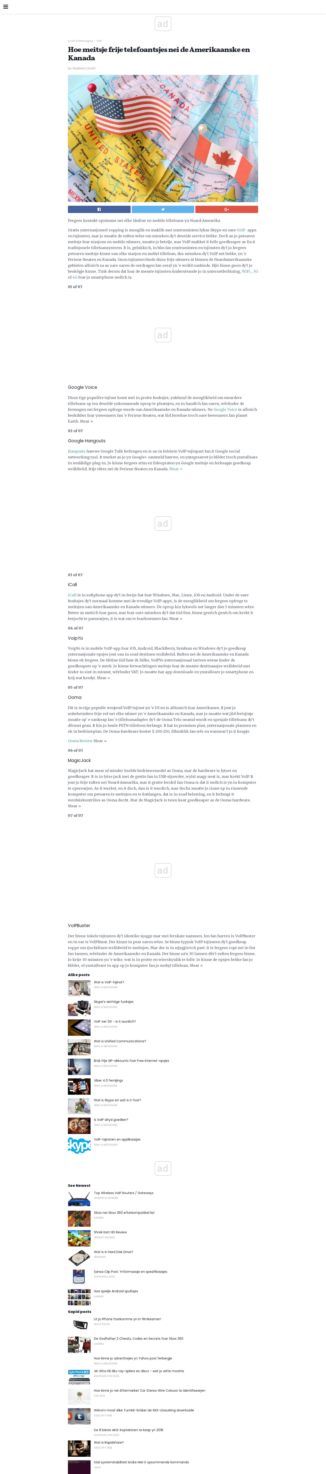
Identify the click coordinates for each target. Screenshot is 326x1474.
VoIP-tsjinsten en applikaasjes (117, 943)
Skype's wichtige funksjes (114, 805)
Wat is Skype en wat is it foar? (117, 903)
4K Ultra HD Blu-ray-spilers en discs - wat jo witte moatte (139, 1174)
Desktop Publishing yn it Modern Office (124, 1324)
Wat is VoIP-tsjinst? (109, 786)
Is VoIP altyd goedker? (111, 923)
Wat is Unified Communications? (120, 844)
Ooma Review (80, 644)
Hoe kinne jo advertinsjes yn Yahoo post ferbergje (133, 1162)
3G (255, 271)
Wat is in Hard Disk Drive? (113, 1055)
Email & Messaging (80, 41)
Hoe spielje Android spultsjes (116, 1094)
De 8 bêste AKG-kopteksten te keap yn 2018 (128, 1233)
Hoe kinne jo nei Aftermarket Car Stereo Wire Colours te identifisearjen (149, 1194)
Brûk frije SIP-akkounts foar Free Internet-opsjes (131, 864)
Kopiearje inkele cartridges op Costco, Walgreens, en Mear (140, 1364)
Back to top (163, 1453)
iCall (72, 498)
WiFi (246, 271)
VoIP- (242, 230)
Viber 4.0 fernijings (108, 884)
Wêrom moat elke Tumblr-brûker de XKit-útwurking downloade (144, 1214)
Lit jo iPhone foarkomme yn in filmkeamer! (127, 1122)
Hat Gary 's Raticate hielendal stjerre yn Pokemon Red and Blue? (144, 1344)
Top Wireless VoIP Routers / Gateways (123, 996)
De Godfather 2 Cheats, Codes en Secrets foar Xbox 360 (138, 1142)
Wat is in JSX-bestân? (111, 1403)
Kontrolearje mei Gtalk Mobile (117, 1285)
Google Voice (225, 409)
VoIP (99, 41)
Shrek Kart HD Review (110, 1035)
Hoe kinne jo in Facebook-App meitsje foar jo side (133, 1383)
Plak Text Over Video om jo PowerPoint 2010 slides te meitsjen (142, 1305)
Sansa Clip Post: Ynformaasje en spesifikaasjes (130, 1075)
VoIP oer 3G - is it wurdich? (115, 825)
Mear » (175, 469)
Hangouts (77, 451)
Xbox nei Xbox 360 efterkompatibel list (124, 1016)
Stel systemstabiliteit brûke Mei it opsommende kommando (141, 1265)
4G (74, 277)
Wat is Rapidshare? (109, 1246)
